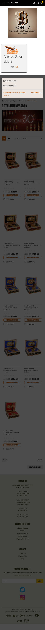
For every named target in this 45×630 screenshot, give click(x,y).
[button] (22, 94)
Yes (12, 67)
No (16, 67)
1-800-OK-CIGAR (12, 3)
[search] (33, 3)
